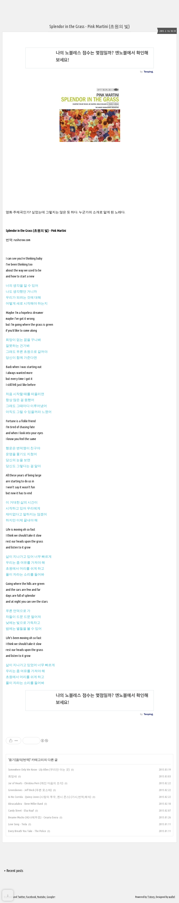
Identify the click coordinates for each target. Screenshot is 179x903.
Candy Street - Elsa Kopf (21, 810)
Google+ (51, 897)
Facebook (31, 897)
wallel (172, 897)
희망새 (12, 776)
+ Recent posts (13, 871)
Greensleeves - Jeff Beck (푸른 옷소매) (30, 790)
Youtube (41, 897)
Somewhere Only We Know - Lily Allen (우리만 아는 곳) (39, 769)
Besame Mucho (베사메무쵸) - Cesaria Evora (33, 817)
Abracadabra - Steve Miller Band (25, 803)
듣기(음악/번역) (19, 760)
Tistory (151, 897)
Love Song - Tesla (17, 824)
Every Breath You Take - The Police (27, 830)
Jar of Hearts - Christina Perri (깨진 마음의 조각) (35, 783)
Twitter (21, 897)
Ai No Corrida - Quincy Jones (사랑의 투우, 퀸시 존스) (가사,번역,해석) (49, 796)
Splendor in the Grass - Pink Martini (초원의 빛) (89, 26)
